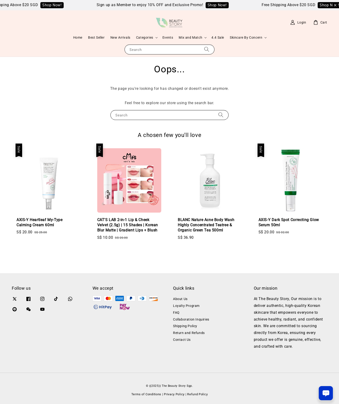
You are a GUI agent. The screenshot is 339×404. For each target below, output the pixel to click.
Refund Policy (197, 394)
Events (167, 37)
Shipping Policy (185, 326)
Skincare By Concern (246, 37)
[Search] (206, 49)
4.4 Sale (217, 37)
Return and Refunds (189, 333)
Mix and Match (190, 37)
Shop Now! (57, 5)
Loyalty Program (186, 306)
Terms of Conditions (146, 394)
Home (77, 37)
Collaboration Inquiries (191, 319)
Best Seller (96, 37)
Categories (144, 37)
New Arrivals (120, 37)
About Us (180, 299)
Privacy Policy (174, 394)
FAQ (176, 312)
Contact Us (182, 340)
